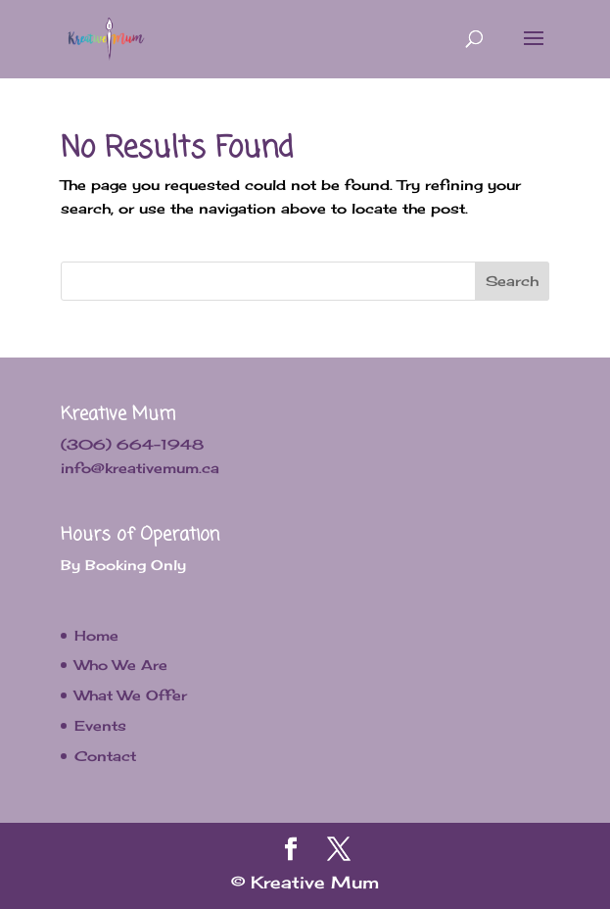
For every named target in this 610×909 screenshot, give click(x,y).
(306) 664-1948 (132, 444)
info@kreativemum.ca (140, 467)
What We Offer (130, 695)
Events (100, 725)
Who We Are (120, 664)
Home (96, 635)
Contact (105, 755)
